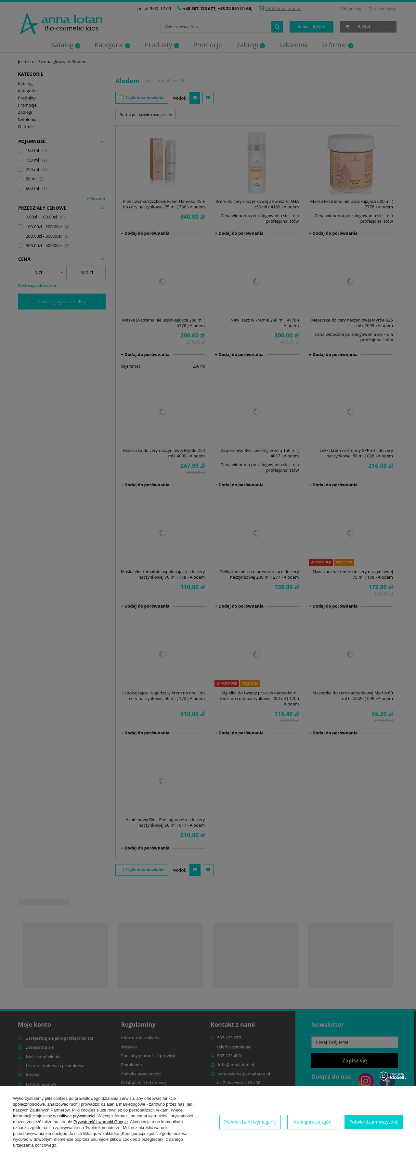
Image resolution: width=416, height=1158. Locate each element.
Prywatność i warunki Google (100, 1121)
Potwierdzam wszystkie (373, 1122)
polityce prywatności (76, 1115)
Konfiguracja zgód (313, 1122)
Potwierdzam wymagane (250, 1122)
